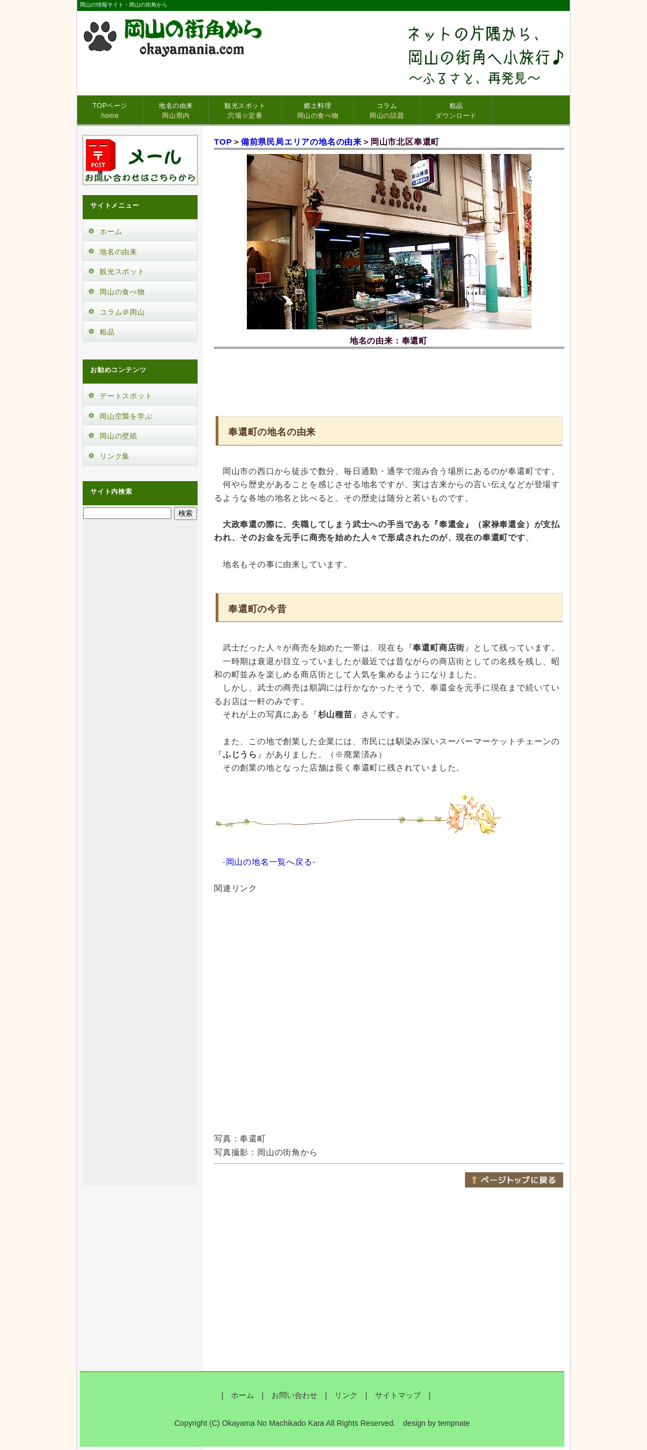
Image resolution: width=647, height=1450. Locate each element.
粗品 (456, 110)
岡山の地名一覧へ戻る (269, 861)
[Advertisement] (389, 380)
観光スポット (245, 110)
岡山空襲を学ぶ (126, 416)
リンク (345, 1395)
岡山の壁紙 (118, 436)
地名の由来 (176, 110)
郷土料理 (318, 110)
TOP (223, 141)
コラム (386, 110)
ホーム (111, 231)
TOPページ (110, 110)
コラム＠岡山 (122, 312)
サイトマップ (398, 1395)
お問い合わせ (294, 1395)
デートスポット (126, 396)
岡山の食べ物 (122, 292)
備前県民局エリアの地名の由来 (301, 141)
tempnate (454, 1423)
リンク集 (115, 456)
